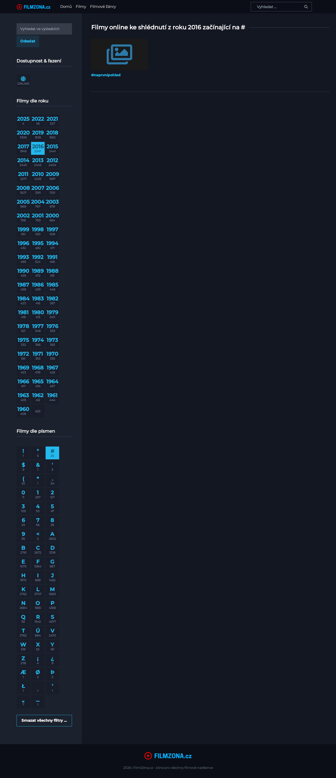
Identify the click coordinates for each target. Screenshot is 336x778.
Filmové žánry (103, 6)
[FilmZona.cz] (33, 6)
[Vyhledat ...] (281, 6)
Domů (67, 6)
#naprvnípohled (106, 75)
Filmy (81, 6)
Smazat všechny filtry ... (44, 720)
